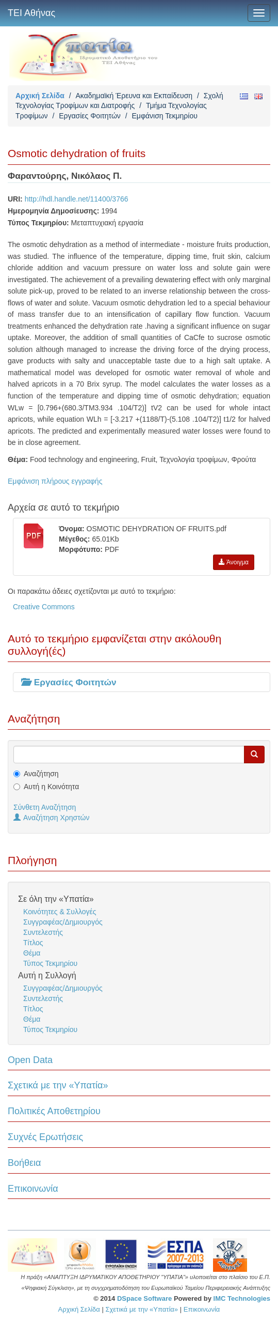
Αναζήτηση (41, 774)
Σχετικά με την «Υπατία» (58, 1085)
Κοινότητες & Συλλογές (59, 911)
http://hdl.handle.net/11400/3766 (76, 199)
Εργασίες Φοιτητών (90, 116)
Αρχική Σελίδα (39, 95)
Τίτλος (33, 943)
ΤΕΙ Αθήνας (31, 13)
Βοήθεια (24, 1163)
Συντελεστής (43, 932)
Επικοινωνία (33, 1188)
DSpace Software (144, 1298)
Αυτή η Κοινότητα (51, 786)
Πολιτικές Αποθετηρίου (54, 1111)
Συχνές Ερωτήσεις (45, 1137)
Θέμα (31, 953)
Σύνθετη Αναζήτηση (44, 807)
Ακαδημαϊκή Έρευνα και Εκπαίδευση (133, 95)
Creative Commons (44, 607)
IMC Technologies (242, 1298)
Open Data (30, 1060)
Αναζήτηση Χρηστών (51, 817)
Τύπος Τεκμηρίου (50, 963)
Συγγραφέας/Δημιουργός (63, 922)
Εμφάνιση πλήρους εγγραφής (55, 481)
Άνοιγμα (234, 562)
